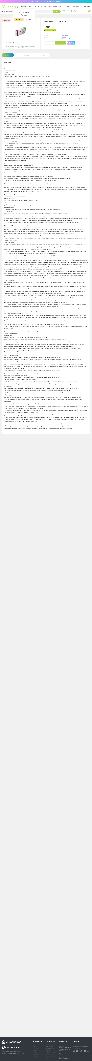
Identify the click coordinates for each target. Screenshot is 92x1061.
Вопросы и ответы (51, 1054)
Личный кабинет (86, 6)
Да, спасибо (18, 19)
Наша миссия (36, 1054)
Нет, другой (28, 19)
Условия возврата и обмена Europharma (64, 1054)
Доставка (43, 6)
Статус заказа (75, 6)
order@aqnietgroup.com (82, 1046)
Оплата (48, 1050)
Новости (35, 1046)
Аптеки (55, 6)
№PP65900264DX (10, 1051)
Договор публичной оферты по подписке (64, 1057)
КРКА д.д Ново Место (67, 39)
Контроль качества (51, 1056)
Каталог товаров (7, 11)
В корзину (60, 43)
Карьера (35, 1052)
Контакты (36, 6)
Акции (49, 6)
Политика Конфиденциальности (65, 1046)
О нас (59, 6)
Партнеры (35, 1056)
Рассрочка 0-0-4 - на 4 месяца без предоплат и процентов (46, 1)
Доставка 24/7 (50, 1048)
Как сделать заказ (51, 1052)
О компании (36, 1048)
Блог (47, 1058)
